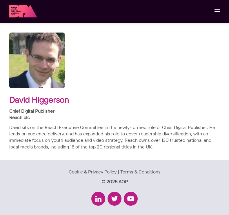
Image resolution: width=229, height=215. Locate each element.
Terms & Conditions (140, 172)
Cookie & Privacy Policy (93, 172)
